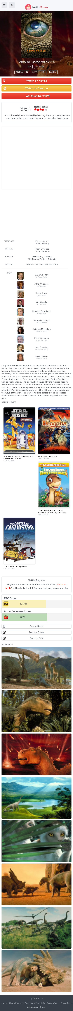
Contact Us (40, 1003)
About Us (29, 1003)
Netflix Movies (33, 1007)
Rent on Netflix (36, 626)
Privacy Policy (66, 1003)
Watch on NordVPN (38, 96)
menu (4, 5)
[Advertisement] (35, 216)
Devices (19, 1003)
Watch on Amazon (36, 88)
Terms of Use (53, 1003)
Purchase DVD (36, 638)
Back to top (38, 999)
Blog (11, 1003)
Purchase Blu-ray (36, 632)
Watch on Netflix (36, 81)
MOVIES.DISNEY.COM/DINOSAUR (42, 264)
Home (4, 1003)
